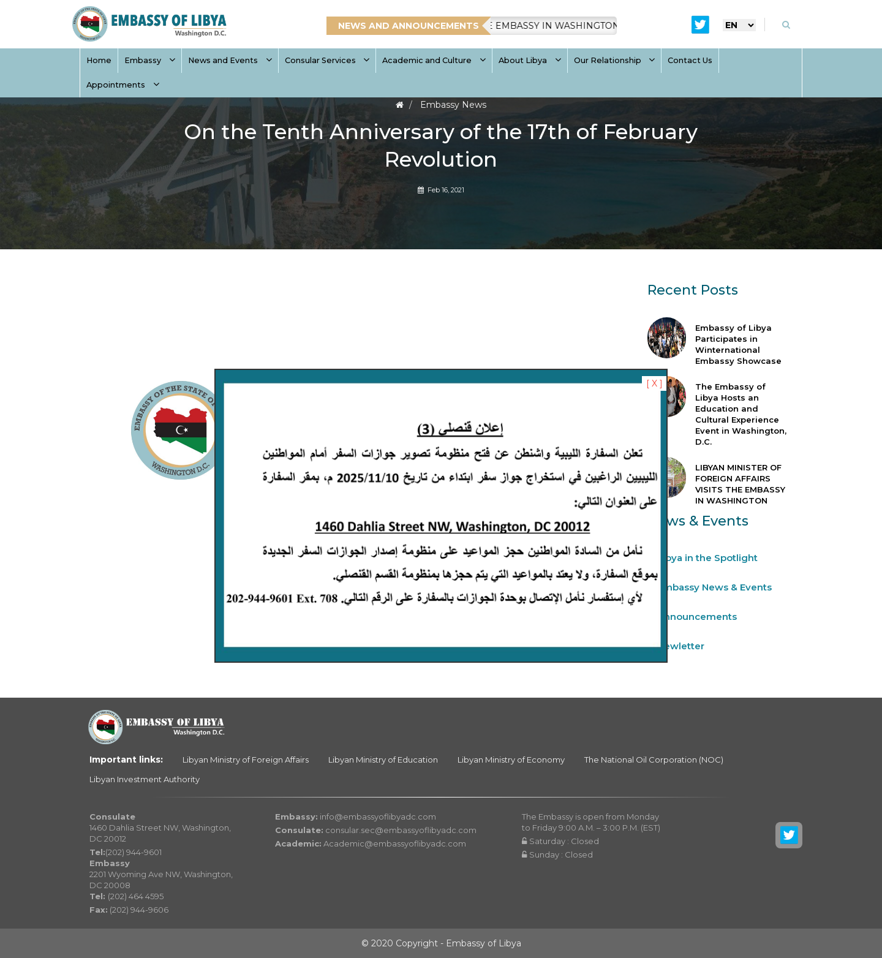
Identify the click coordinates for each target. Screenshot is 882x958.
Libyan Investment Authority (144, 779)
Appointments (122, 84)
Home (98, 60)
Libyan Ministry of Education (383, 759)
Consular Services (327, 60)
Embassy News (453, 104)
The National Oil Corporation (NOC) (653, 759)
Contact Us (690, 60)
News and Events (230, 60)
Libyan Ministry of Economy (511, 759)
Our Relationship (614, 60)
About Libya (530, 60)
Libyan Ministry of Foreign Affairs (246, 759)
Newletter (680, 646)
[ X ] (654, 383)
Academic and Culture (434, 60)
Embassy (149, 60)
